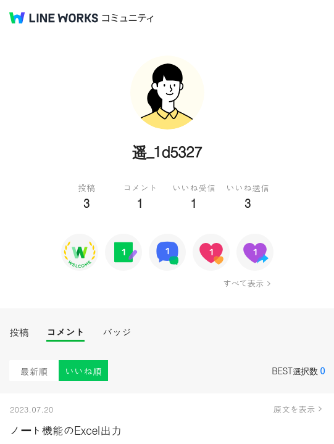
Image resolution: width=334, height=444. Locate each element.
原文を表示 (294, 409)
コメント (65, 332)
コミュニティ (128, 18)
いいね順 (83, 370)
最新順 (34, 370)
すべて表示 (243, 283)
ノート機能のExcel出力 (65, 430)
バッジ (117, 332)
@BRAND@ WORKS (53, 17)
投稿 (18, 332)
